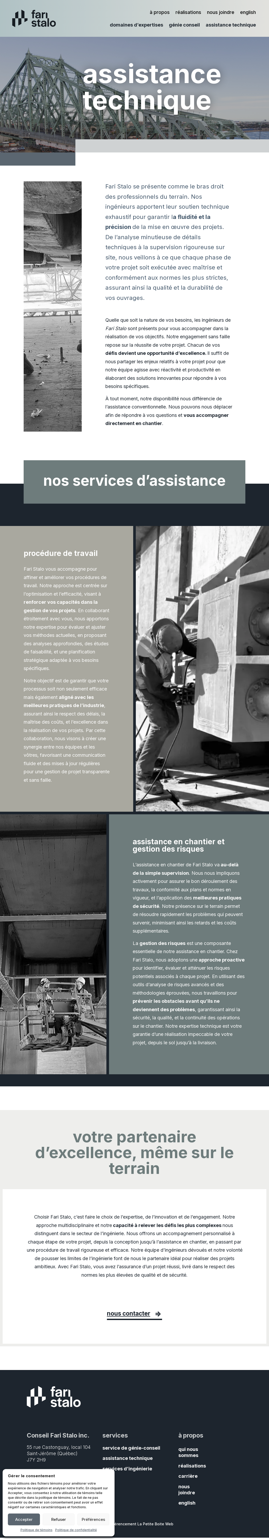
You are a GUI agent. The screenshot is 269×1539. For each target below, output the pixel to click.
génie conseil (184, 25)
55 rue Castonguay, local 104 (59, 1448)
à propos (160, 13)
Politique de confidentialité (76, 1530)
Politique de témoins (36, 1530)
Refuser (58, 1519)
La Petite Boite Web (155, 1525)
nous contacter (128, 1314)
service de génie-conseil (131, 1449)
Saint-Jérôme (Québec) (52, 1455)
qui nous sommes (188, 1453)
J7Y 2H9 (36, 1461)
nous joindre (220, 13)
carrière (188, 1477)
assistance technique (231, 25)
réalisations (188, 13)
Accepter (24, 1519)
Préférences (93, 1519)
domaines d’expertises (136, 25)
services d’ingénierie (127, 1470)
